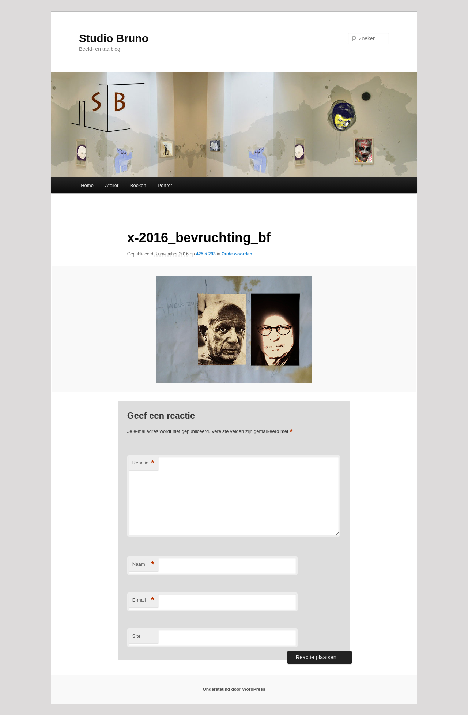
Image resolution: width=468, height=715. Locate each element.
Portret (165, 185)
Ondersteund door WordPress (234, 689)
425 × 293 (206, 254)
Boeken (138, 185)
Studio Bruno (113, 38)
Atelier (111, 185)
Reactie (143, 463)
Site (136, 636)
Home (87, 185)
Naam (143, 564)
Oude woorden (237, 254)
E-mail (143, 600)
